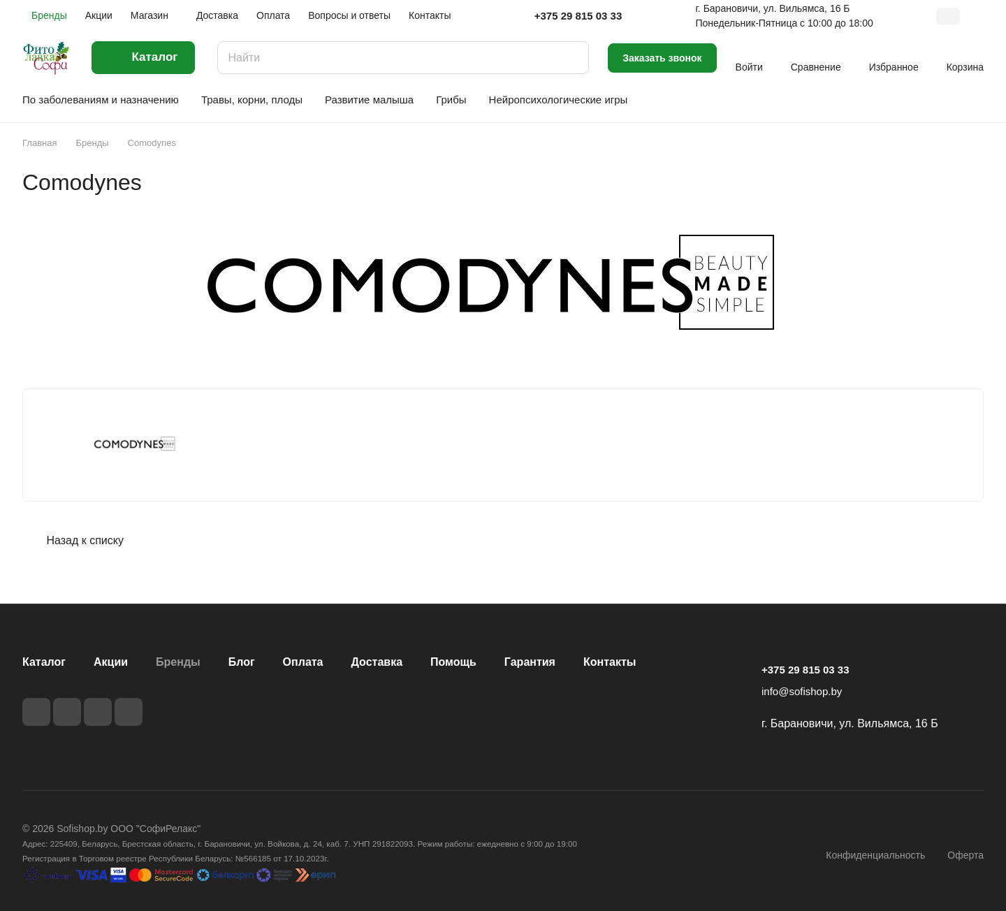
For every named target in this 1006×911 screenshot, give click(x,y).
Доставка (377, 662)
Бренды (178, 662)
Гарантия (529, 662)
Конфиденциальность (875, 855)
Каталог (44, 662)
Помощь (453, 662)
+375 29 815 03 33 (578, 16)
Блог (241, 662)
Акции (111, 662)
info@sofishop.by (801, 691)
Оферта (965, 855)
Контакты (609, 662)
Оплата (303, 662)
